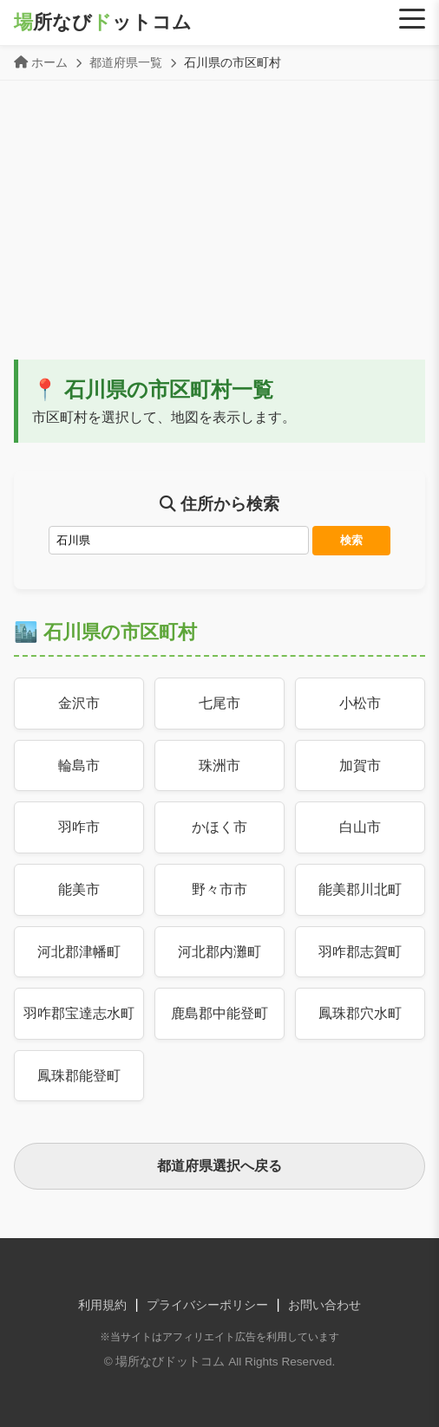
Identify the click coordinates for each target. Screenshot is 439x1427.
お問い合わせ (324, 1305)
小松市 (360, 703)
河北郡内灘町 (219, 951)
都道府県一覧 (125, 62)
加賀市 (360, 765)
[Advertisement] (219, 229)
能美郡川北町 (360, 889)
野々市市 (219, 889)
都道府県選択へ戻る (219, 1165)
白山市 (360, 827)
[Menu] (412, 19)
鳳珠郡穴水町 (360, 1013)
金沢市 (79, 703)
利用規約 (102, 1305)
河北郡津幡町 (79, 951)
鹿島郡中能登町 (219, 1013)
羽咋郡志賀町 (360, 951)
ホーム (49, 62)
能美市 (79, 889)
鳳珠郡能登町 (79, 1075)
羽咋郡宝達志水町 (78, 1013)
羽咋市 (79, 827)
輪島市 (79, 765)
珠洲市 (219, 765)
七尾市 (219, 703)
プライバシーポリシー (207, 1305)
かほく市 (219, 827)
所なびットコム (103, 22)
